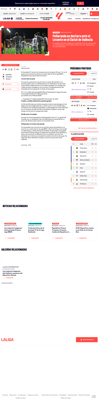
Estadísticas (86, 18)
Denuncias (5, 402)
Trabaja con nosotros (33, 402)
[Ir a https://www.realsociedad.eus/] (83, 9)
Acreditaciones (22, 402)
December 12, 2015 (51, 99)
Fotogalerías (95, 18)
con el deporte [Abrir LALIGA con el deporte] (27, 13)
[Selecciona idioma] (83, 13)
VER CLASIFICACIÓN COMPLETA (83, 188)
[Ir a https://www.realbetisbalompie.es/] (69, 9)
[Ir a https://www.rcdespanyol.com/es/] (60, 9)
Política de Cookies (66, 405)
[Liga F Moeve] (31, 18)
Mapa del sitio (13, 402)
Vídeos (70, 18)
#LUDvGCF (33, 94)
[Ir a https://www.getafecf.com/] (37, 9)
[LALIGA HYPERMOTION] (20, 18)
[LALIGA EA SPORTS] (8, 18)
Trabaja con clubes (20, 405)
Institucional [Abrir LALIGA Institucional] (9, 13)
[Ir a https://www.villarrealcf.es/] (97, 9)
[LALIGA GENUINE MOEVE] (46, 18)
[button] (8, 18)
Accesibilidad (62, 402)
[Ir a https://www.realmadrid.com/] (74, 9)
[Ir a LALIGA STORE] (75, 13)
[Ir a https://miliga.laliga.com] (94, 13)
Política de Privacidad (84, 402)
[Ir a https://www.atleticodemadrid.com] (14, 9)
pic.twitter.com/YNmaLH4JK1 (31, 95)
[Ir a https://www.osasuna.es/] (19, 9)
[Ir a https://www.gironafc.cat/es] (42, 9)
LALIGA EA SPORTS (78, 73)
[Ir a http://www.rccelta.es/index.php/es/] (56, 9)
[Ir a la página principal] (59, 20)
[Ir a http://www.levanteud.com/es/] (46, 9)
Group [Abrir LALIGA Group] (70, 13)
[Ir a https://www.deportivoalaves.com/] (24, 9)
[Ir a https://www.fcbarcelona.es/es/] (33, 9)
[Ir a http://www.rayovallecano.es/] (51, 9)
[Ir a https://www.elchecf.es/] (28, 9)
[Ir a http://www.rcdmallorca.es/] (65, 9)
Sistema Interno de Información (50, 402)
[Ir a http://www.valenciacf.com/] (92, 9)
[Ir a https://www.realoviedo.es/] (78, 9)
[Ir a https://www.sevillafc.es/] (87, 9)
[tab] (78, 73)
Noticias (78, 18)
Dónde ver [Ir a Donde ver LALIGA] (44, 13)
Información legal (72, 402)
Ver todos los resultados (87, 128)
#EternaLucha (42, 94)
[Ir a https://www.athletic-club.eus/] (10, 9)
